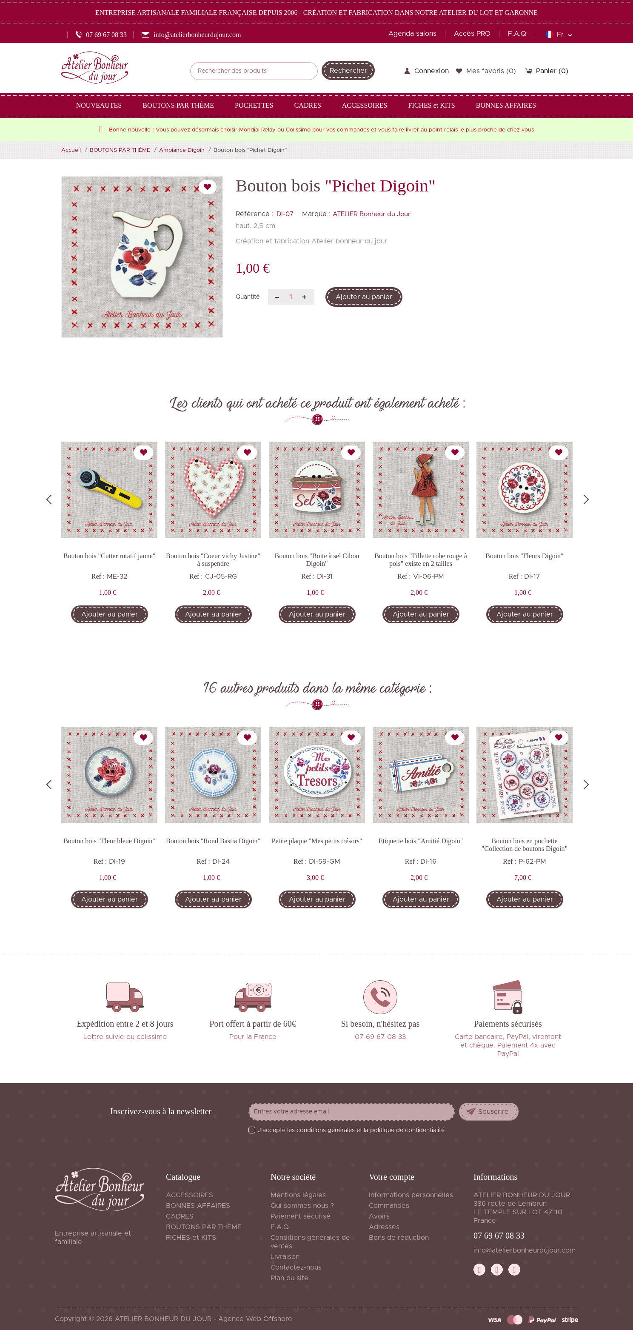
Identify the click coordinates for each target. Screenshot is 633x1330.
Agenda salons (412, 33)
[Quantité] (291, 297)
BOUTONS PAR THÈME (204, 1227)
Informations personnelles (411, 1195)
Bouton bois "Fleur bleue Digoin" (109, 841)
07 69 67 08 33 (499, 1235)
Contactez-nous (296, 1267)
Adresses (384, 1227)
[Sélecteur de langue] (559, 34)
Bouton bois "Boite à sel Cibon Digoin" (317, 559)
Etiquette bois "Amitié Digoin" (421, 841)
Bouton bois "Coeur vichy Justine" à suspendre (213, 559)
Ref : (98, 576)
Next (586, 499)
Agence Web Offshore (255, 1319)
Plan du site (289, 1278)
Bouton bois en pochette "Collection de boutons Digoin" (524, 844)
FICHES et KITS (191, 1237)
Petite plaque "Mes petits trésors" (316, 841)
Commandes (389, 1205)
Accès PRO (472, 33)
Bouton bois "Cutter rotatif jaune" (109, 555)
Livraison (285, 1256)
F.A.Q (517, 33)
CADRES (180, 1216)
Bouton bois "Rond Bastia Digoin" (213, 841)
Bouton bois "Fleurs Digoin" (524, 555)
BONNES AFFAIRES (198, 1205)
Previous (49, 499)
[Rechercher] (254, 71)
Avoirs (379, 1216)
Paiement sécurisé (301, 1216)
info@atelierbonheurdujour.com (524, 1250)
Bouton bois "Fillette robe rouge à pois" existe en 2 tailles (420, 559)
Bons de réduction (399, 1237)
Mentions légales (298, 1195)
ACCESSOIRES (189, 1195)
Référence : (255, 214)
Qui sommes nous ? (302, 1205)
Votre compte (391, 1177)
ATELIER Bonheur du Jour (372, 214)
